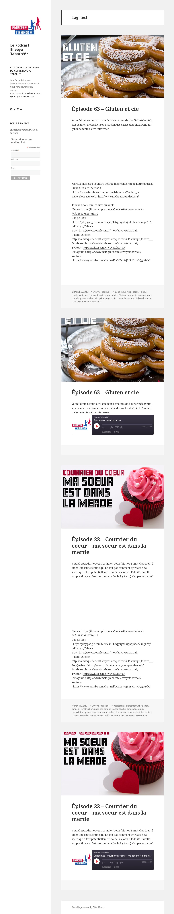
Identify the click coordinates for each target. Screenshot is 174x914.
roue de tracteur (126, 298)
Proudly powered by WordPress (88, 907)
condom (75, 708)
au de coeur (120, 291)
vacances (130, 715)
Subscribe (106, 432)
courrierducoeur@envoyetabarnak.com (25, 95)
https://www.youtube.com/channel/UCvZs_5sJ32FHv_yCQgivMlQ (111, 686)
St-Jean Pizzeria (143, 298)
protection (90, 712)
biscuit (144, 291)
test (99, 301)
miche (90, 298)
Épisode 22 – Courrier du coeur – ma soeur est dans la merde (109, 545)
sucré (74, 301)
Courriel (15, 150)
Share (116, 432)
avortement (131, 705)
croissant (93, 295)
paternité (131, 708)
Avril (129, 291)
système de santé (87, 301)
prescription (78, 712)
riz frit (114, 298)
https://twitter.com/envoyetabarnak (104, 673)
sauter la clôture (105, 715)
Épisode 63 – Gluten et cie (105, 108)
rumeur (75, 715)
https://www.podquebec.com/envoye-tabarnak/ (115, 665)
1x (117, 428)
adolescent (119, 705)
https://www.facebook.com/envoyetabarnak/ (111, 669)
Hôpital (130, 295)
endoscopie (104, 295)
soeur (117, 715)
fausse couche (119, 708)
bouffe (75, 295)
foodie (115, 295)
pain (96, 298)
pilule (140, 708)
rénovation (120, 712)
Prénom (14, 159)
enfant (107, 708)
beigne (136, 291)
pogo (107, 298)
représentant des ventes (139, 712)
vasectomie (141, 715)
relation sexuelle (105, 712)
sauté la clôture (88, 715)
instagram (140, 295)
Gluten (122, 295)
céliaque (83, 295)
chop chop (143, 705)
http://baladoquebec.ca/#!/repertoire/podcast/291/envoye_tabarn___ (112, 661)
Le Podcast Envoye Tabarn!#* (19, 49)
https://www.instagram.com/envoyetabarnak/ (113, 678)
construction (87, 708)
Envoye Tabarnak (101, 291)
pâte (101, 298)
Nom (13, 168)
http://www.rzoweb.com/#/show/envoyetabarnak (108, 652)
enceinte (98, 708)
